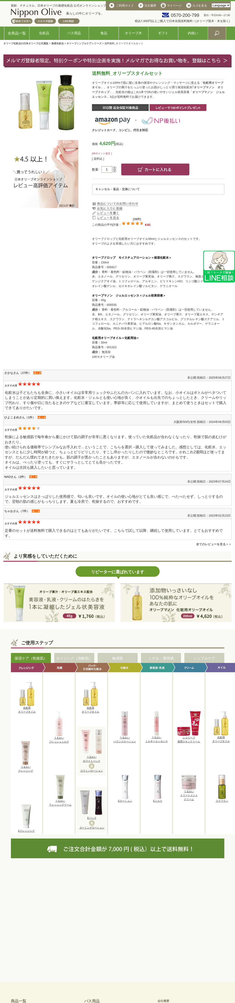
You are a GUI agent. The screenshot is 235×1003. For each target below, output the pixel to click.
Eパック (91, 818)
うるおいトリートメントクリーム (189, 794)
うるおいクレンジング (25, 767)
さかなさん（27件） (17, 373)
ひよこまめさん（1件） (19, 417)
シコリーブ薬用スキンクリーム (189, 738)
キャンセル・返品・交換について (117, 189)
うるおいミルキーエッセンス (156, 738)
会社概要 (163, 1001)
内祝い (193, 33)
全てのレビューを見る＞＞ (214, 544)
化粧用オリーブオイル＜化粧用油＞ (115, 338)
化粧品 (44, 33)
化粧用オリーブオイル (27, 708)
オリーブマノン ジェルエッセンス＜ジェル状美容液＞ (129, 295)
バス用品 (74, 33)
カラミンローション (91, 770)
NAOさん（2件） (15, 476)
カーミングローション (91, 827)
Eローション (125, 799)
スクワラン (222, 799)
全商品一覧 (17, 33)
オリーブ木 (133, 33)
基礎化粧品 (57, 43)
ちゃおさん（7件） (17, 511)
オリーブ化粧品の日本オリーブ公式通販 (25, 43)
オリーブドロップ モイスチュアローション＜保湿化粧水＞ (132, 257)
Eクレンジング (26, 829)
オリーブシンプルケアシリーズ (84, 43)
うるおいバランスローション (125, 738)
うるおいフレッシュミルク (59, 738)
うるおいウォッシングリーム (60, 801)
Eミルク (157, 799)
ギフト (163, 33)
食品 (103, 33)
